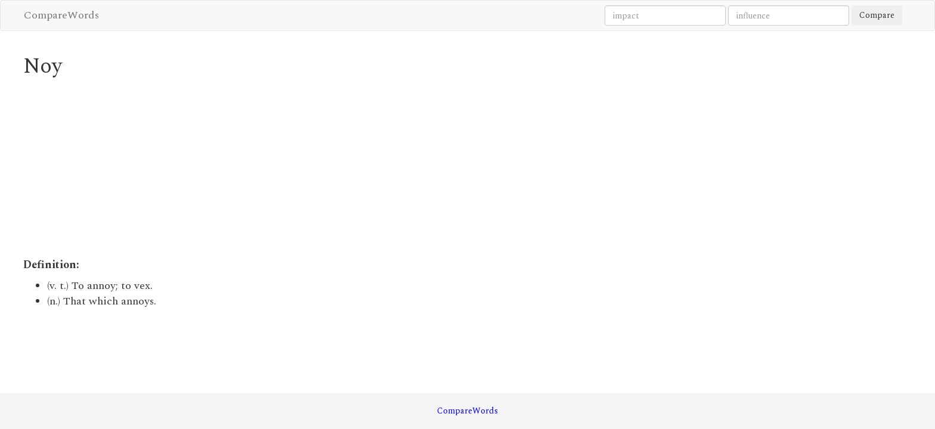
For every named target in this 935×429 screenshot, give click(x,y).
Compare (876, 15)
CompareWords (61, 15)
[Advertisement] (354, 168)
